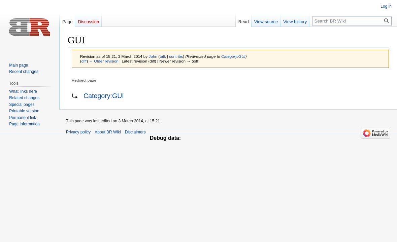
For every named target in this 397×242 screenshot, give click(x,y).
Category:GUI (233, 56)
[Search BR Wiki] (352, 21)
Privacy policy (78, 132)
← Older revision (104, 61)
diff (84, 61)
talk (163, 56)
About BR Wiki (108, 132)
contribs (176, 56)
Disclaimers (135, 132)
